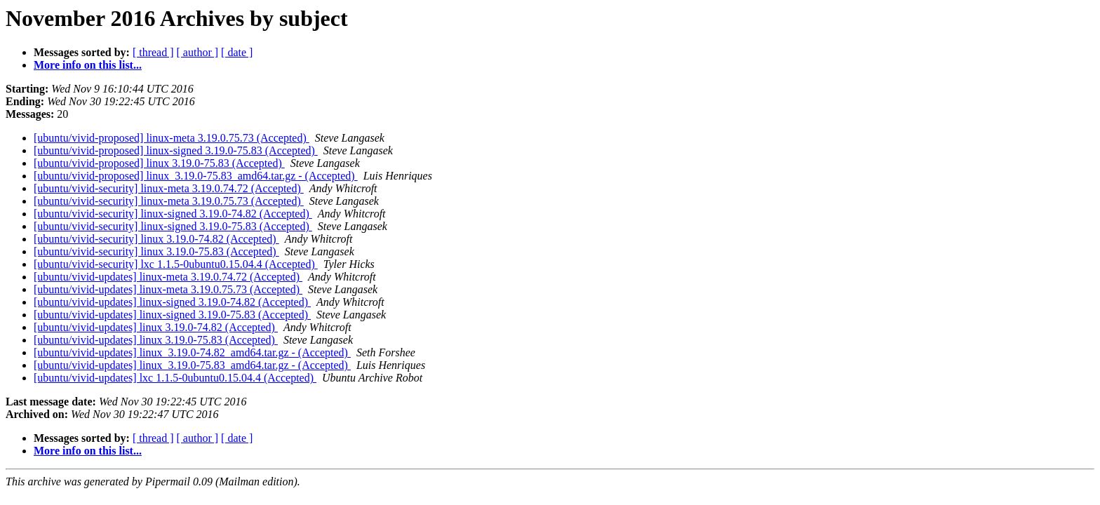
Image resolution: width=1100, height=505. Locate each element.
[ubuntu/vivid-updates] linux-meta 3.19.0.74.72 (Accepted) (168, 277)
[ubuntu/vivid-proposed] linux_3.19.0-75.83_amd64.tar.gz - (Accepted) (196, 176)
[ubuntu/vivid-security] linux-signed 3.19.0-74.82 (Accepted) (173, 214)
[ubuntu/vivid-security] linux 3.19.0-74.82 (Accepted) (156, 239)
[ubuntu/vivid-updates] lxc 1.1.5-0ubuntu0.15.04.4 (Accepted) (175, 378)
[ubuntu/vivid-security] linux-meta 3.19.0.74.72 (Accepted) (169, 188)
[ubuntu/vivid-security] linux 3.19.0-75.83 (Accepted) (156, 251)
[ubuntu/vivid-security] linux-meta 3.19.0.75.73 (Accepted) (169, 201)
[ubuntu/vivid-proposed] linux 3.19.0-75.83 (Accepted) (159, 163)
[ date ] (237, 52)
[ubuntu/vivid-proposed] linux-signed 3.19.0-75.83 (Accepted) (176, 150)
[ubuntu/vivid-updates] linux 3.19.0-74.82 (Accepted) (156, 327)
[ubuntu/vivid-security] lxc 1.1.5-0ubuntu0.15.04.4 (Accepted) (176, 264)
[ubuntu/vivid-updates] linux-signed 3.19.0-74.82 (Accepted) (172, 302)
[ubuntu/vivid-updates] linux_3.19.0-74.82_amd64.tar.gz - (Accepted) (192, 352)
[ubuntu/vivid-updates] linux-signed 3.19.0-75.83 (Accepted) (172, 315)
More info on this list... (88, 65)
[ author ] (198, 52)
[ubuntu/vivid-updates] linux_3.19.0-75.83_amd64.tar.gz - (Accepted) (192, 365)
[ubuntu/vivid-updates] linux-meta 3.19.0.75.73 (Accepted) (168, 289)
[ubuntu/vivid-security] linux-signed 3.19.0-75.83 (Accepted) (173, 226)
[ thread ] (153, 52)
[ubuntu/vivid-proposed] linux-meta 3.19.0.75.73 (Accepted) (171, 138)
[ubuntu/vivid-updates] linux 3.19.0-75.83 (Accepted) (156, 340)
